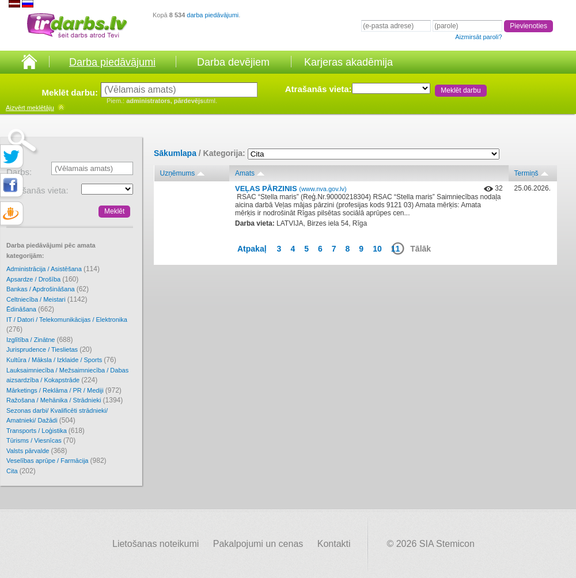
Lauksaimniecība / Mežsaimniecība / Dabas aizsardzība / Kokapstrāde (67, 376)
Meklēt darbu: (69, 92)
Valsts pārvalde (36, 451)
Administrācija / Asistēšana (53, 269)
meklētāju (30, 107)
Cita (21, 471)
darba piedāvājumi (212, 15)
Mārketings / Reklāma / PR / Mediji (64, 390)
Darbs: (19, 172)
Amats (245, 173)
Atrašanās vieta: (318, 89)
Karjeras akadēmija (348, 62)
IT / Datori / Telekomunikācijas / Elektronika (66, 325)
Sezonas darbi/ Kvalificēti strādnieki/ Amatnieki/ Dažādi (57, 416)
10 (377, 248)
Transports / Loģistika (45, 431)
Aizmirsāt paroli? (478, 36)
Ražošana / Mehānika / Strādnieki (64, 400)
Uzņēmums (177, 173)
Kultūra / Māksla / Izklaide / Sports (61, 360)
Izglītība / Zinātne (39, 340)
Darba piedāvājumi (112, 62)
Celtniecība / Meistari (46, 299)
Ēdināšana (30, 309)
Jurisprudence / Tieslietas (49, 349)
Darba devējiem (233, 62)
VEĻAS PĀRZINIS (291, 188)
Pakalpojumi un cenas (258, 544)
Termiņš (526, 173)
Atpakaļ (252, 248)
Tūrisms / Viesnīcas (40, 440)
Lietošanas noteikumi (155, 544)
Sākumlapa (175, 153)
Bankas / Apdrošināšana (47, 289)
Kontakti (334, 544)
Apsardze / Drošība (42, 279)
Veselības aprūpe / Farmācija (56, 461)
